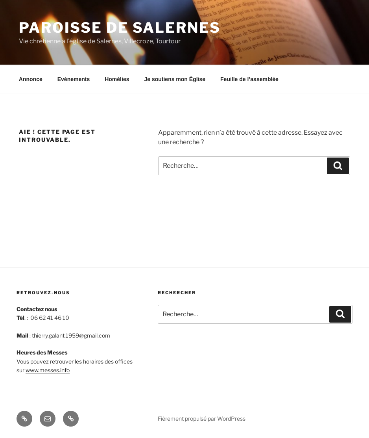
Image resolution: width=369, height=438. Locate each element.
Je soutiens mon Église (174, 79)
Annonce (30, 79)
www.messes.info (48, 370)
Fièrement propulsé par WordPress (201, 418)
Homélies (117, 79)
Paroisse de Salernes (120, 27)
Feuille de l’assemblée (249, 79)
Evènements (73, 79)
